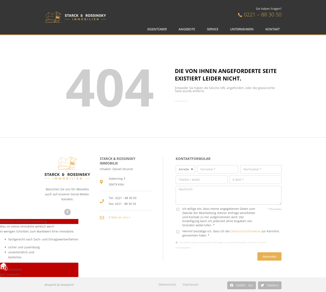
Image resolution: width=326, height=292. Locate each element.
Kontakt (273, 29)
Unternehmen (243, 29)
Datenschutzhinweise (246, 231)
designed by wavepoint (59, 285)
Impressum (191, 284)
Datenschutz (167, 284)
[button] (241, 285)
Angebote (188, 29)
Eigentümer (158, 29)
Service (213, 29)
